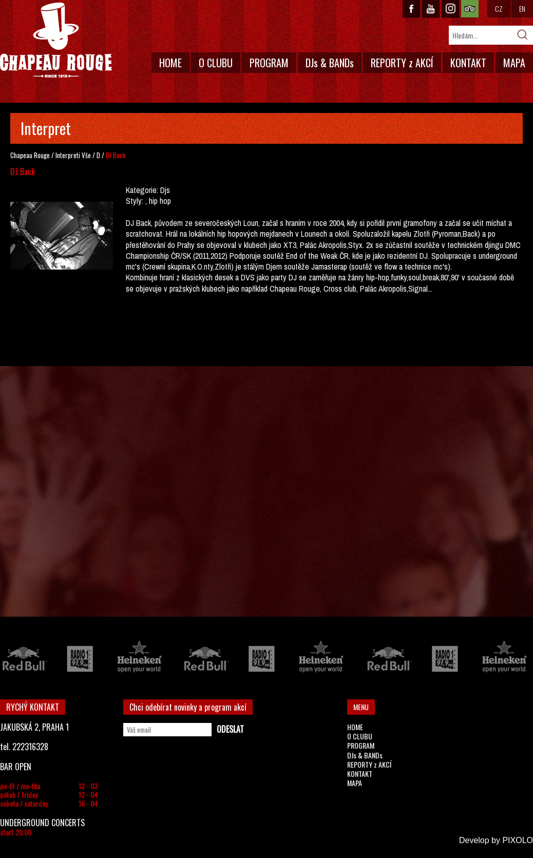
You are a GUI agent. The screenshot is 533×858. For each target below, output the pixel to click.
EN (522, 8)
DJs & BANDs (330, 62)
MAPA (514, 62)
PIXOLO (517, 840)
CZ (499, 8)
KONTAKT (468, 62)
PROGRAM (269, 62)
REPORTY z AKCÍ (402, 62)
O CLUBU (216, 62)
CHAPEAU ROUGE (56, 40)
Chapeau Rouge (30, 155)
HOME (170, 62)
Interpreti (67, 155)
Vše (86, 155)
